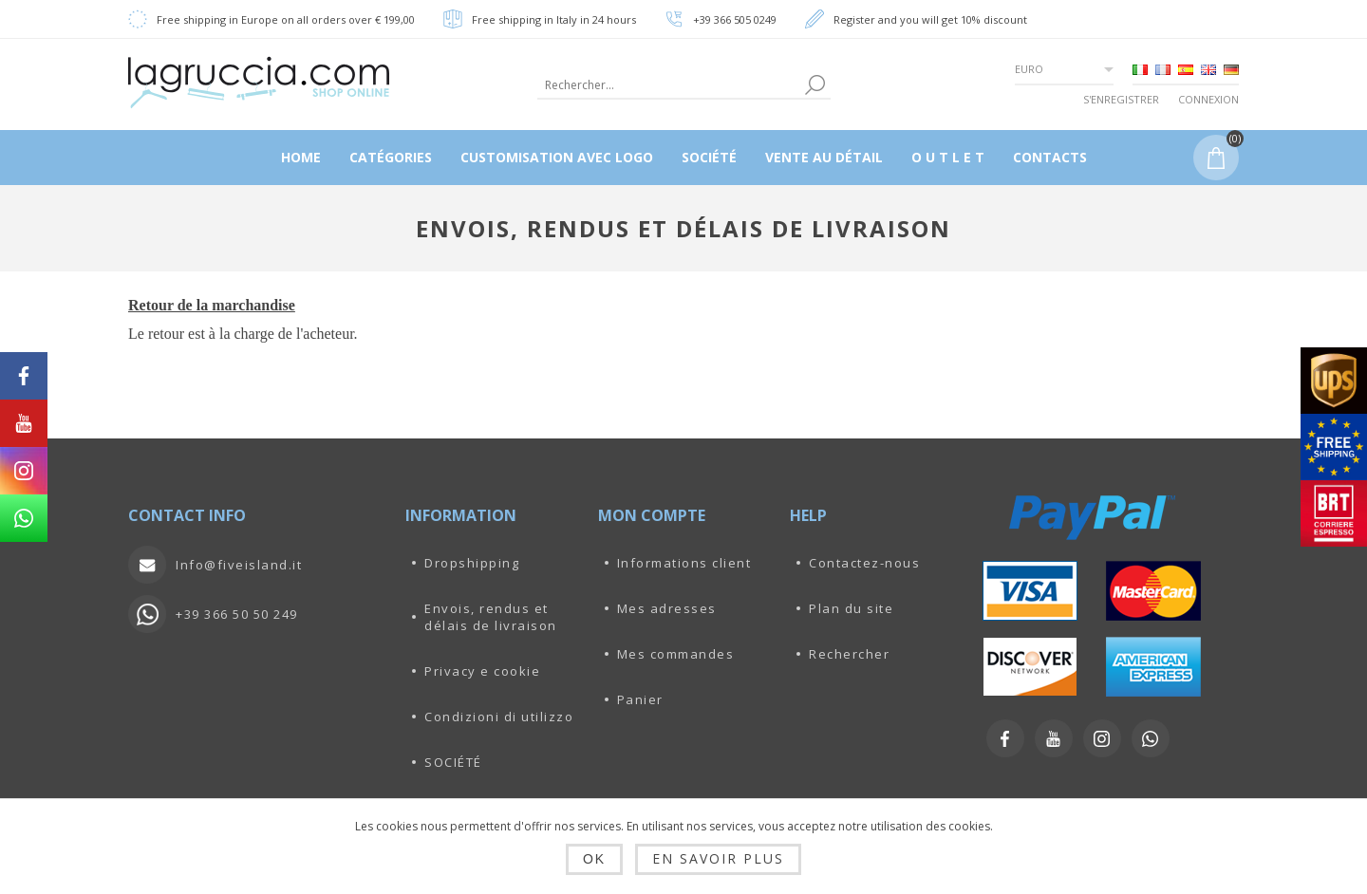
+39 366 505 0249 (735, 19)
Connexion (1208, 99)
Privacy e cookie (482, 671)
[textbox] (668, 85)
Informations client (684, 562)
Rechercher (849, 653)
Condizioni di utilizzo (498, 716)
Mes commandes (676, 653)
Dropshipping (471, 562)
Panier (640, 699)
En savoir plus (718, 858)
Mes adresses (667, 608)
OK (594, 858)
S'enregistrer (1121, 99)
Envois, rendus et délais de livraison (490, 617)
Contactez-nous (864, 562)
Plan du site (851, 608)
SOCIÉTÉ (453, 762)
